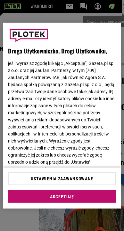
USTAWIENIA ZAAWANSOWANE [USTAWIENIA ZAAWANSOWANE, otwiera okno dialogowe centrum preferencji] (62, 178)
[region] (62, 115)
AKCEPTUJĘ (62, 196)
